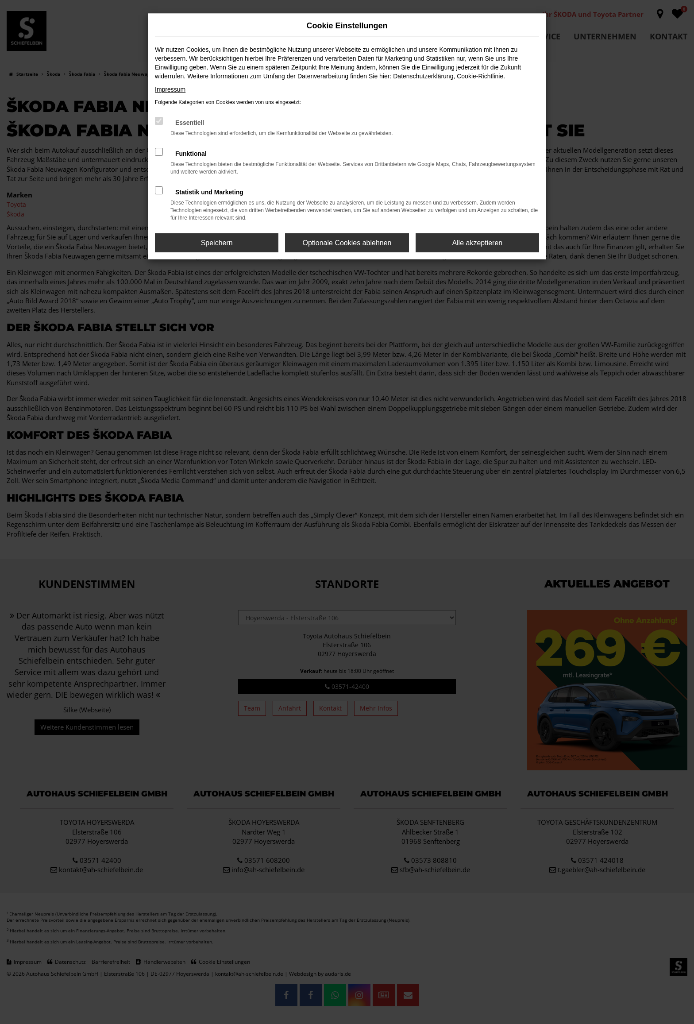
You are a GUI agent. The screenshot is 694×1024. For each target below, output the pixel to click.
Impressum (170, 89)
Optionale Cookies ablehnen (346, 243)
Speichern (217, 243)
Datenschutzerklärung (423, 76)
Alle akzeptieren (477, 243)
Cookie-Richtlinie (480, 76)
